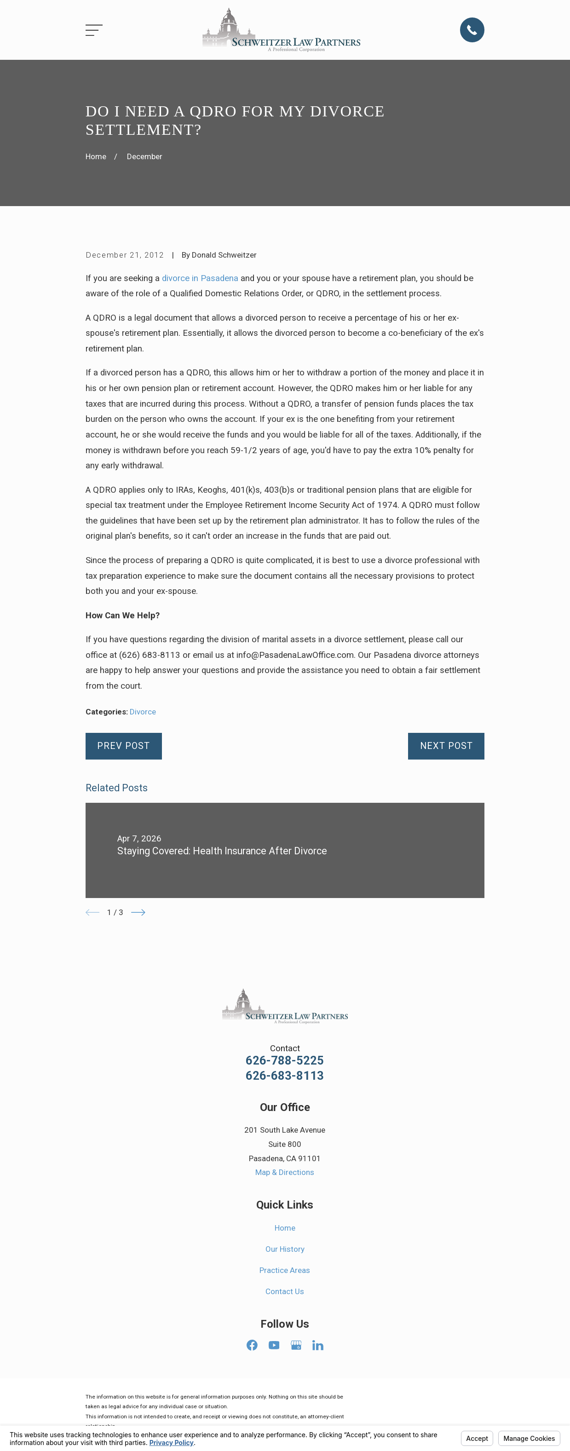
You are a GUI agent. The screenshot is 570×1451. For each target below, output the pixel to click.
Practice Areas (284, 1270)
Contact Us (284, 1291)
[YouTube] (274, 1345)
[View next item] (138, 912)
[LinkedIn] (317, 1345)
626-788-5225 (285, 1061)
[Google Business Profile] (296, 1345)
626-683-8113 (285, 1076)
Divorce (143, 711)
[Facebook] (252, 1345)
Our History (285, 1249)
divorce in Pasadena (200, 278)
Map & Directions (284, 1172)
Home (285, 1227)
